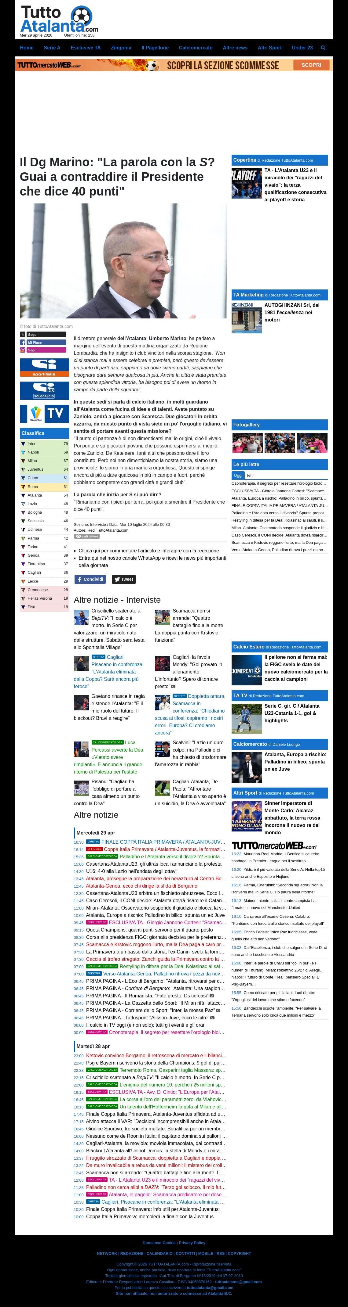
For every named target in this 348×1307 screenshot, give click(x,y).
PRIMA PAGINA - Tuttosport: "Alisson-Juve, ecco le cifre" (147, 1017)
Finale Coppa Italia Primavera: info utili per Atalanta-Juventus (152, 1209)
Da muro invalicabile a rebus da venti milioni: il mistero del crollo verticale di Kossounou (180, 1165)
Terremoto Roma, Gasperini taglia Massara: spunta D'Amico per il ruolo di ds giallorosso (198, 1070)
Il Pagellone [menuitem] (155, 47)
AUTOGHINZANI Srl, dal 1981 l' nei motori (292, 312)
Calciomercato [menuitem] (196, 47)
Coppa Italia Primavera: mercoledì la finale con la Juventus (150, 1216)
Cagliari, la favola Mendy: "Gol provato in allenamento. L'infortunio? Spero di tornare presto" (188, 672)
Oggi (238, 475)
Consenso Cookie (159, 1243)
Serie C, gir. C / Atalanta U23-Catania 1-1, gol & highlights (292, 713)
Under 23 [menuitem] (302, 47)
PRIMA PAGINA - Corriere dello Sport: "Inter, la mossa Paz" (150, 1010)
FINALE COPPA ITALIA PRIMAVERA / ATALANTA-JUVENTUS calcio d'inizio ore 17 (210, 842)
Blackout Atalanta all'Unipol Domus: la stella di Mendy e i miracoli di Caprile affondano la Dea (187, 1150)
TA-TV (241, 695)
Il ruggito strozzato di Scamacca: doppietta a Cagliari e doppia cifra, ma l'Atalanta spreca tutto (187, 1158)
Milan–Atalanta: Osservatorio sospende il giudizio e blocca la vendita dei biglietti (172, 907)
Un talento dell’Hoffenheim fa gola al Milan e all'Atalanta (163, 1106)
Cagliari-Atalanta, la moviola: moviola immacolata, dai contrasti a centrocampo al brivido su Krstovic (194, 1143)
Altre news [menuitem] (235, 47)
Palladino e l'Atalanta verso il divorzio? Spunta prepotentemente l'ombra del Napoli (192, 856)
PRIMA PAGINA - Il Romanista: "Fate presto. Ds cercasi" (147, 995)
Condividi (90, 579)
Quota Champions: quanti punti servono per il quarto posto (149, 929)
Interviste (98, 524)
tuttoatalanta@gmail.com (238, 1282)
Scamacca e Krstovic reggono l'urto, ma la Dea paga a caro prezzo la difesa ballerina (178, 944)
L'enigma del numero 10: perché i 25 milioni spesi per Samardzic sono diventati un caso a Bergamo (210, 1084)
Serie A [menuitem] (52, 47)
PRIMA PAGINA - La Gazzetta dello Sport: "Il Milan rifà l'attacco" (155, 1003)
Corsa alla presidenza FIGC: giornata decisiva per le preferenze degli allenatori (171, 937)
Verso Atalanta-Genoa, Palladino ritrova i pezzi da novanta (157, 973)
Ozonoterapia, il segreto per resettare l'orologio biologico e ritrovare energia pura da (214, 1032)
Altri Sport (245, 792)
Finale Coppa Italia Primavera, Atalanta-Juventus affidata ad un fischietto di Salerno (176, 1114)
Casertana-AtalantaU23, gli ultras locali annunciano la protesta (154, 864)
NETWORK (107, 1253)
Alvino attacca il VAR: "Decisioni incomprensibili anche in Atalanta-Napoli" (165, 1121)
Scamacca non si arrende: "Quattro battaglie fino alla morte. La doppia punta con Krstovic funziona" (190, 625)
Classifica (33, 433)
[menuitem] (323, 47)
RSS (221, 1253)
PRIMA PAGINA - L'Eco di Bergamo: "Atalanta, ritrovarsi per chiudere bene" (168, 981)
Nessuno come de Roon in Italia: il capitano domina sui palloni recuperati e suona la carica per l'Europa (198, 1136)
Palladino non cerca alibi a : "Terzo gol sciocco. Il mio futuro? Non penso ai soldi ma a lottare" (193, 1187)
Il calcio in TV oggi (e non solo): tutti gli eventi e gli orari (146, 1025)
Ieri (250, 475)
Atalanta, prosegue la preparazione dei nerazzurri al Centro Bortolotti (160, 878)
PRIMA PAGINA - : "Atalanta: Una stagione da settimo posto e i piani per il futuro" (196, 988)
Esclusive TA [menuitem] (86, 47)
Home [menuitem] (27, 47)
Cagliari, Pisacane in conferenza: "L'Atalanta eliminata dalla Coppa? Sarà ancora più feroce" (109, 672)
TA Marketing (248, 294)
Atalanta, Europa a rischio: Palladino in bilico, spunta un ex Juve (155, 915)
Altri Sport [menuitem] (270, 47)
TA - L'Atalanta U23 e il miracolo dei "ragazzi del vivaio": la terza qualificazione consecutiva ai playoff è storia (214, 1180)
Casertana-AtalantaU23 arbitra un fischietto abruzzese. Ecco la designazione (169, 893)
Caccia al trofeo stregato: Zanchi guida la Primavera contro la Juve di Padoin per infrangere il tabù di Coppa (202, 959)
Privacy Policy (192, 1243)
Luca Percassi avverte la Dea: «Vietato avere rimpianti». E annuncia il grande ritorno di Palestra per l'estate (109, 757)
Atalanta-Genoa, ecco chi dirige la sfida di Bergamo (141, 886)
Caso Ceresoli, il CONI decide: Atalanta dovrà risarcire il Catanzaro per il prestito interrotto (183, 900)
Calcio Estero (249, 646)
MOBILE (206, 1253)
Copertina (244, 160)
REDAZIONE (131, 1253)
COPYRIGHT (239, 1253)
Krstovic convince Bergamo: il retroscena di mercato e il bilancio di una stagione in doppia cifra (188, 1055)
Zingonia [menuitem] (121, 47)
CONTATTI (185, 1253)
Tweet (124, 579)
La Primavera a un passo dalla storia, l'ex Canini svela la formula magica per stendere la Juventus (192, 951)
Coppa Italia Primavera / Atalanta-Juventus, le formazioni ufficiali (164, 849)
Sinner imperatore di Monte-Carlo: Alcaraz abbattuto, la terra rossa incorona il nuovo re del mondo (292, 818)
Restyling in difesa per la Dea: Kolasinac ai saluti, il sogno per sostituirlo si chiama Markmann (203, 966)
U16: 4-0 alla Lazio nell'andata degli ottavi (131, 871)
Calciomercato (250, 744)
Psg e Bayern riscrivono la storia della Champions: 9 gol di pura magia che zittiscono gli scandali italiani (198, 1062)
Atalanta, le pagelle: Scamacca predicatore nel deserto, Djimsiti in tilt (171, 1194)
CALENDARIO (160, 1253)
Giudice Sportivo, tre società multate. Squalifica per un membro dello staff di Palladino (179, 1128)
